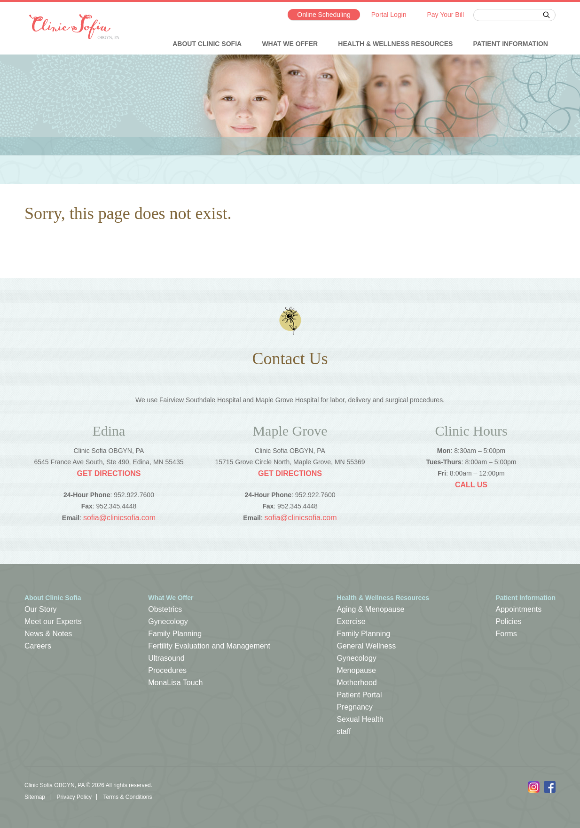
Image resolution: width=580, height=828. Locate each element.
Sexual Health (360, 719)
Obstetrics (165, 609)
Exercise (351, 621)
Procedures (167, 670)
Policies (508, 621)
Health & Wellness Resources (395, 43)
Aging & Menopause (370, 609)
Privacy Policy (74, 797)
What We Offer (290, 43)
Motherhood (356, 683)
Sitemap (34, 797)
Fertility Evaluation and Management (209, 646)
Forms (506, 634)
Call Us (471, 485)
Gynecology (168, 621)
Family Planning (175, 634)
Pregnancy (355, 707)
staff (344, 731)
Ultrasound (166, 658)
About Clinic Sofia (207, 43)
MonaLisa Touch (175, 683)
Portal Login (389, 14)
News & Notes (48, 634)
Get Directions (109, 473)
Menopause (356, 670)
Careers (37, 646)
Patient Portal (359, 695)
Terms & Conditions (127, 797)
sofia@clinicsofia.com (119, 518)
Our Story (40, 609)
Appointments (518, 609)
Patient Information (510, 43)
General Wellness (366, 646)
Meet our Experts (53, 621)
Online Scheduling (324, 14)
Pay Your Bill (445, 14)
